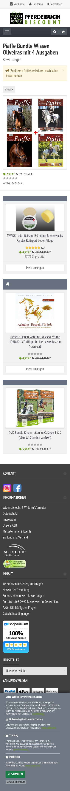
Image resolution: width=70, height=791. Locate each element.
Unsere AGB (10, 526)
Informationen (34, 498)
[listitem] (10, 692)
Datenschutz (10, 514)
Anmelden (56, 4)
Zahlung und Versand (15, 537)
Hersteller (11, 661)
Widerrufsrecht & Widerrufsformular (24, 508)
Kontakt (34, 474)
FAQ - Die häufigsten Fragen (19, 608)
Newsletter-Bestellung (16, 590)
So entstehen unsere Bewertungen (23, 596)
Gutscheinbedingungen (16, 614)
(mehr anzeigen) (48, 727)
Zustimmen (15, 774)
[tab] (35, 499)
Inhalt (34, 574)
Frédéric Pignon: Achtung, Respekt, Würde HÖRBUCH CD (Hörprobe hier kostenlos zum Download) (35, 342)
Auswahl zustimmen (16, 782)
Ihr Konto (38, 4)
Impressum (9, 520)
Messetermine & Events (17, 531)
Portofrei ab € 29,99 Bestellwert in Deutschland (31, 602)
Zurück (9, 89)
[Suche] (55, 31)
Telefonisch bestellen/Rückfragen (23, 584)
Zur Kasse (19, 4)
